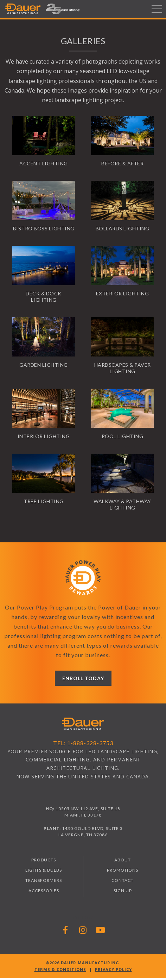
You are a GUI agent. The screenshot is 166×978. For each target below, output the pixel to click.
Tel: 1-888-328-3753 (83, 743)
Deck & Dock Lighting (44, 296)
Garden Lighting (43, 365)
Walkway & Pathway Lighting (122, 504)
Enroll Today (83, 678)
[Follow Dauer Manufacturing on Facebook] (65, 930)
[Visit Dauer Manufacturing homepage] (83, 725)
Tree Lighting (44, 501)
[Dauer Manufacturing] (22, 9)
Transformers (43, 880)
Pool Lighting (122, 436)
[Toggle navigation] (156, 9)
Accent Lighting (43, 163)
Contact (122, 880)
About (122, 859)
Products (43, 859)
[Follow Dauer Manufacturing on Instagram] (83, 930)
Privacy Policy (113, 969)
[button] (62, 9)
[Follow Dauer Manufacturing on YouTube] (101, 930)
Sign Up (123, 890)
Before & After (122, 163)
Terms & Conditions (60, 969)
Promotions (122, 870)
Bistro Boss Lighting (44, 228)
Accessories (43, 890)
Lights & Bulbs (43, 870)
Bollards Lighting (122, 228)
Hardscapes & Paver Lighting (122, 368)
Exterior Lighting (122, 293)
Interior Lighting (44, 436)
